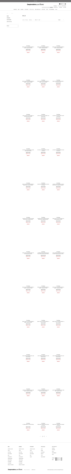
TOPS (9, 450)
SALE (56, 9)
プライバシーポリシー (27, 469)
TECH (42, 455)
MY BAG (64, 7)
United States (64, 5)
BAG (8, 455)
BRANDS (15, 9)
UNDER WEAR (10, 458)
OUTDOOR (26, 9)
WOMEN (22, 9)
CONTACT (60, 7)
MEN (19, 9)
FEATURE (43, 9)
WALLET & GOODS (10, 464)
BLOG (47, 9)
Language (55, 5)
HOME (42, 450)
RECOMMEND (51, 9)
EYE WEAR (9, 461)
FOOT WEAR (10, 453)
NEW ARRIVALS (38, 9)
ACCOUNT (55, 7)
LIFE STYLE (32, 9)
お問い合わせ (33, 469)
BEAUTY (42, 453)
